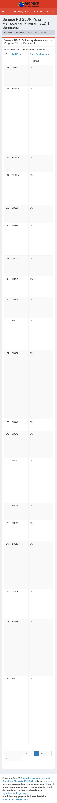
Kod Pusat (17, 54)
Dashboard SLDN (22, 32)
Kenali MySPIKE (21, 11)
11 (48, 753)
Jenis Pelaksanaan (39, 54)
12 (7, 758)
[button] (3, 11)
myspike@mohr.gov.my (14, 793)
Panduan (38, 11)
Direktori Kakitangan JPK (15, 799)
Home (8, 32)
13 (13, 758)
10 (42, 753)
